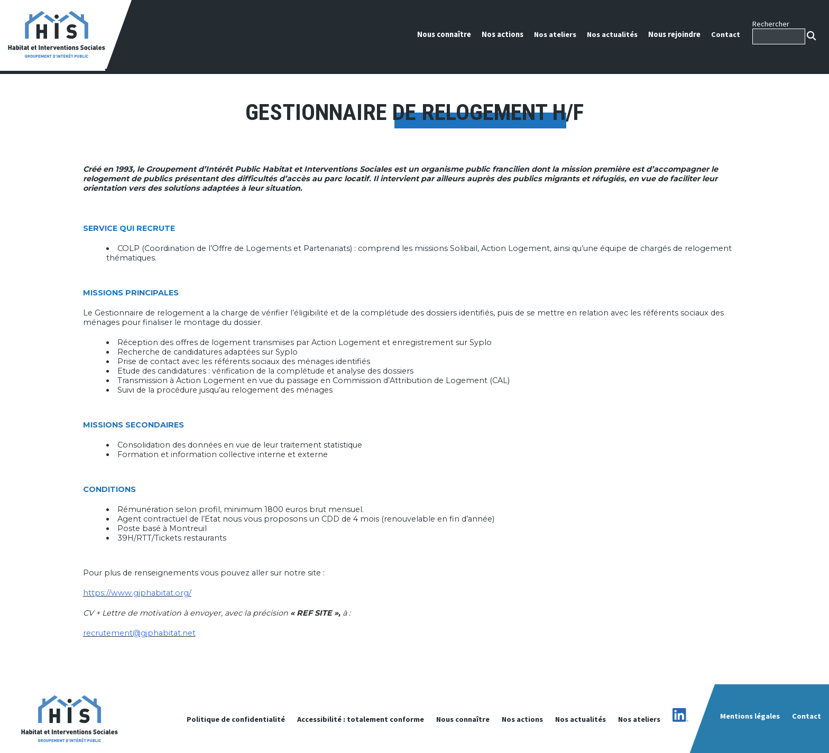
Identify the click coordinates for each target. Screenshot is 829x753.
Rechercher (770, 24)
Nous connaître (444, 34)
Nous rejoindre (674, 34)
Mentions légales (750, 716)
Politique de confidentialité (236, 719)
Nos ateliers (555, 34)
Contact (725, 34)
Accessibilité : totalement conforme (360, 719)
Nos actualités (612, 34)
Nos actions (502, 34)
